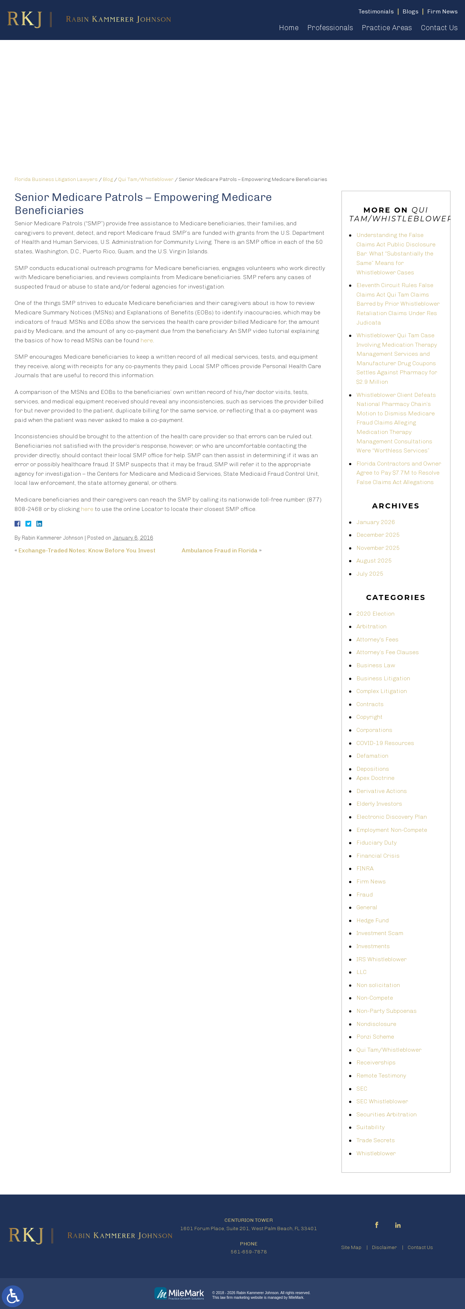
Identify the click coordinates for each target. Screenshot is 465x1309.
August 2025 (374, 560)
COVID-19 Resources (385, 743)
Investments (373, 946)
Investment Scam (379, 933)
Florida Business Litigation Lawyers (56, 179)
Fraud (364, 894)
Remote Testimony (381, 1075)
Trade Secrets (375, 1140)
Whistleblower (376, 1153)
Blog (108, 179)
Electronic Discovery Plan (391, 816)
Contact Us (439, 27)
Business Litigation (383, 678)
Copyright (369, 716)
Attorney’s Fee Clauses (387, 652)
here (147, 340)
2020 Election (375, 613)
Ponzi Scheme (375, 1036)
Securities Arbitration (386, 1114)
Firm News (371, 881)
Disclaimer (384, 1247)
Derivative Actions (381, 791)
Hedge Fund (372, 920)
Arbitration (371, 626)
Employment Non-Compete (391, 829)
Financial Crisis (378, 855)
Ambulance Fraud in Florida (220, 550)
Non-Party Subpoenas (386, 1010)
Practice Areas (387, 27)
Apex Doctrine (375, 777)
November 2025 (378, 547)
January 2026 (375, 522)
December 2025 (378, 534)
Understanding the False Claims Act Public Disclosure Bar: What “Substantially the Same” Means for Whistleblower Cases (396, 253)
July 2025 (370, 573)
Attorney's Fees (377, 639)
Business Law (375, 665)
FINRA (364, 868)
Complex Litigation (381, 691)
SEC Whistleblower (382, 1101)
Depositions (372, 768)
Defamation (372, 755)
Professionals (330, 27)
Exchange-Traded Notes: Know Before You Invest (87, 550)
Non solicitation (378, 985)
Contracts (370, 704)
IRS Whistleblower (381, 959)
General (366, 907)
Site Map (351, 1247)
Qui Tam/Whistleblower (146, 179)
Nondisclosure (376, 1023)
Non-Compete (374, 997)
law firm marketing (235, 1298)
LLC (361, 971)
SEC (361, 1088)
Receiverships (376, 1062)
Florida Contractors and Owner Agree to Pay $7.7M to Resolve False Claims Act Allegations (398, 473)
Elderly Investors (379, 803)
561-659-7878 (249, 1252)
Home (289, 27)
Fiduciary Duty (376, 842)
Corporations (374, 729)
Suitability (370, 1127)
